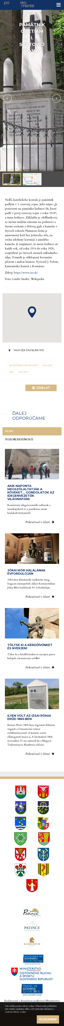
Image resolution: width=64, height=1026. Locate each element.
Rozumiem (48, 1019)
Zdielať (41, 388)
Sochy (47, 365)
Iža (11, 372)
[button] (32, 312)
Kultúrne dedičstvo (23, 365)
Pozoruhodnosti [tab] (19, 439)
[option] (32, 98)
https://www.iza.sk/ (26, 273)
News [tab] (9, 431)
